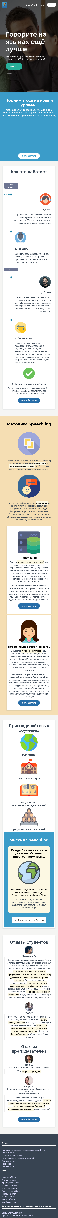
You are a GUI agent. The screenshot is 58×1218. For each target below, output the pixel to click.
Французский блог (10, 1182)
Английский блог (9, 1180)
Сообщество (8, 1166)
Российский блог (9, 1185)
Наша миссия (8, 1152)
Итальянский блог (10, 1188)
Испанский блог (9, 1177)
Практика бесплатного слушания (17, 1215)
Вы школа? (10, 73)
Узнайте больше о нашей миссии (29, 920)
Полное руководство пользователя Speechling (23, 1150)
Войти (51, 5)
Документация (8, 1161)
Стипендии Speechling (12, 1155)
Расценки (6, 1163)
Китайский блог (9, 1202)
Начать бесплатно (28, 156)
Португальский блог (11, 1191)
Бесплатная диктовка (12, 1213)
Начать (14, 66)
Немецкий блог (9, 1193)
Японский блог (8, 1199)
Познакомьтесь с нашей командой (18, 1158)
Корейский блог (9, 1196)
